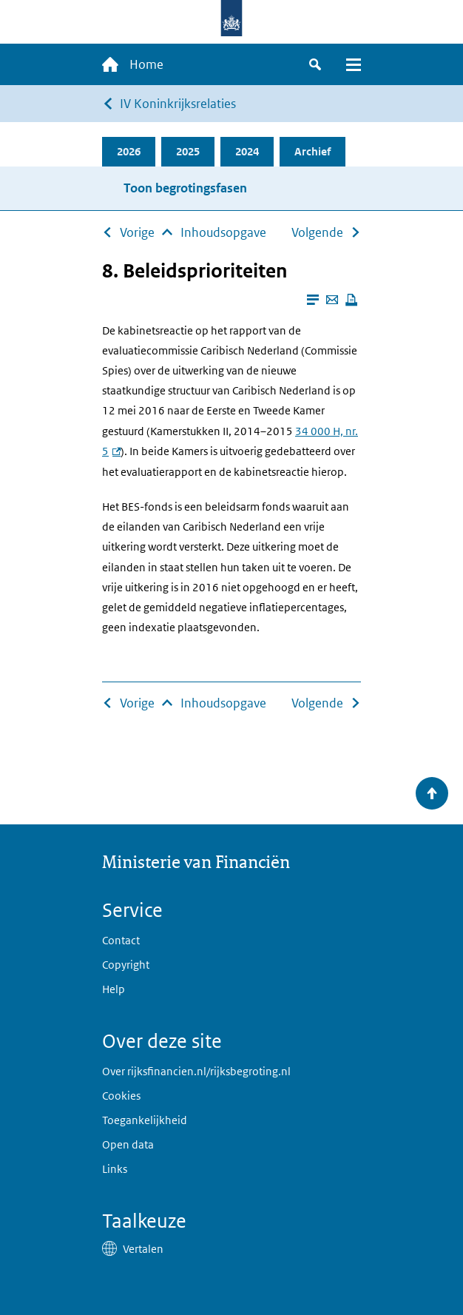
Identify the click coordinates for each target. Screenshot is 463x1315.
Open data (128, 1144)
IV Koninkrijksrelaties (178, 103)
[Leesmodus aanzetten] (313, 300)
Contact (121, 940)
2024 (247, 151)
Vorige (137, 232)
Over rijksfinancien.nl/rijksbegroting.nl (196, 1071)
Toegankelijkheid (144, 1120)
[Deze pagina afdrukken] (351, 300)
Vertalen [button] (143, 1249)
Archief (312, 151)
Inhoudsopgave (223, 232)
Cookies (121, 1096)
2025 (188, 151)
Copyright (125, 965)
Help (113, 989)
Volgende (317, 232)
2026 (129, 151)
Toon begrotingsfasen (185, 188)
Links (114, 1169)
